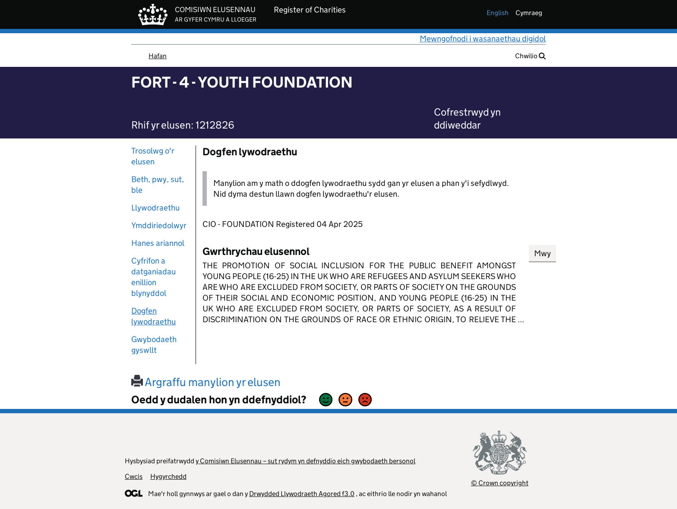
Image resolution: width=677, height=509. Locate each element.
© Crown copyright (499, 483)
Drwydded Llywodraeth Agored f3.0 (301, 494)
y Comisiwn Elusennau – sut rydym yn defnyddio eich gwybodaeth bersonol (305, 461)
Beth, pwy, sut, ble (157, 184)
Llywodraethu (155, 208)
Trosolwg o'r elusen (152, 156)
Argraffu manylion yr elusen (206, 382)
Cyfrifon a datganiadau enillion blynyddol (153, 277)
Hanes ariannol (157, 243)
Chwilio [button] (530, 56)
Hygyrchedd (168, 476)
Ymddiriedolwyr (159, 225)
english (498, 13)
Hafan (158, 56)
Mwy (542, 253)
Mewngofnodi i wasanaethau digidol (483, 39)
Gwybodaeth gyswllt (154, 344)
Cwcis (133, 476)
